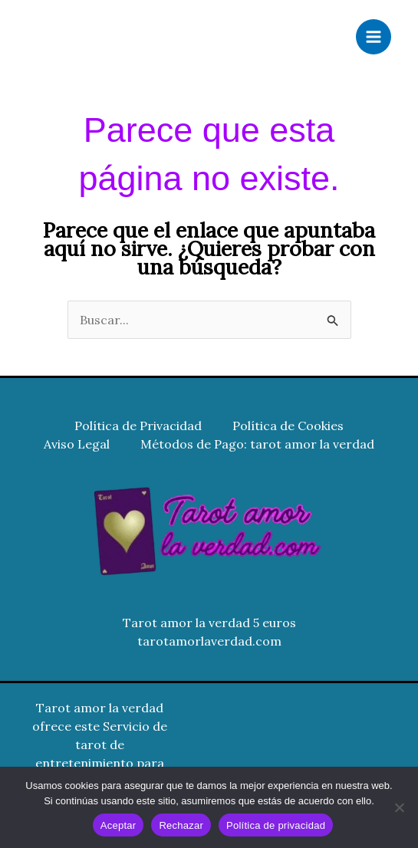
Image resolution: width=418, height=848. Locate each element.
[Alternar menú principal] (373, 36)
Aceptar (118, 825)
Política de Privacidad (138, 425)
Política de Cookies (288, 425)
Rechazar (181, 825)
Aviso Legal (77, 444)
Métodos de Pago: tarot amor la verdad (257, 444)
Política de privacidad (275, 825)
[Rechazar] (398, 807)
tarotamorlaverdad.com (209, 641)
